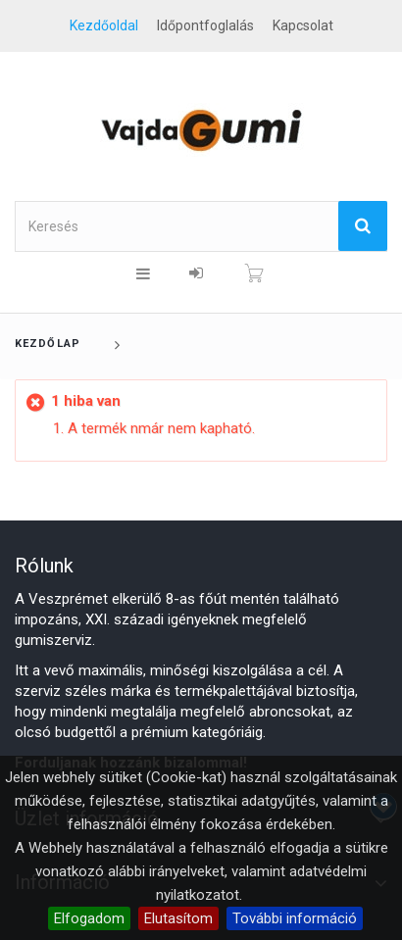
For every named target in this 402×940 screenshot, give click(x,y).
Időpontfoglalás (205, 25)
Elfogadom (89, 918)
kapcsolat (303, 25)
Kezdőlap (47, 343)
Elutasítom (178, 918)
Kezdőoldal (104, 25)
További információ (294, 918)
